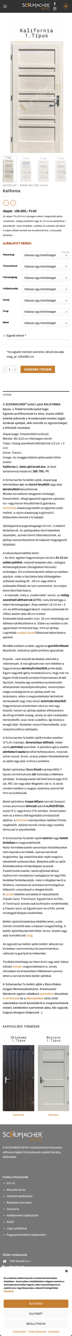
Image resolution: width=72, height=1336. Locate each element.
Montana (53, 1115)
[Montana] (53, 1072)
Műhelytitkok (34, 998)
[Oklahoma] (18, 1072)
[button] (66, 1271)
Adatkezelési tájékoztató (22, 1215)
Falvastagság (10, 277)
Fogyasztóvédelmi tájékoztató (26, 1234)
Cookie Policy (19, 1331)
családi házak (26, 632)
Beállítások (36, 1323)
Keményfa (9, 507)
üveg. (30, 935)
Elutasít (36, 1313)
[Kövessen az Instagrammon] (54, 8)
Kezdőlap (9, 185)
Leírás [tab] (7, 395)
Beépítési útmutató (19, 1202)
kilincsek (21, 820)
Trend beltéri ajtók (34, 185)
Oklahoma (18, 1115)
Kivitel (6, 300)
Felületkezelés (10, 289)
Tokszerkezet (10, 266)
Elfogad (36, 1303)
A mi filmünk (11, 998)
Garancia (13, 1209)
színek (9, 894)
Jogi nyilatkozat (17, 1228)
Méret (6, 322)
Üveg (5, 311)
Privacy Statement (37, 1331)
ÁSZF (10, 1221)
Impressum (53, 1331)
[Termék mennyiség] (10, 369)
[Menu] (5, 6)
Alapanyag (8, 255)
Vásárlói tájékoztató (19, 1196)
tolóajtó (17, 966)
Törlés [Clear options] (65, 252)
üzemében (47, 994)
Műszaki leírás (16, 1189)
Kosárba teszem (37, 369)
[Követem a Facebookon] (54, 4)
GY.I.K (11, 1183)
